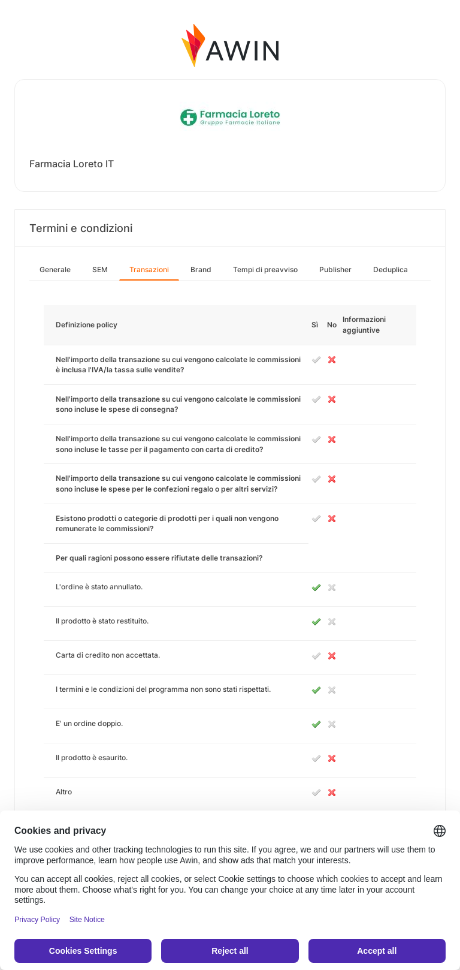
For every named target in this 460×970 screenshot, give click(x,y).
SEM (100, 269)
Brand (200, 269)
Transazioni (149, 269)
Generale (55, 269)
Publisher (335, 269)
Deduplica (390, 269)
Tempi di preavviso (265, 269)
